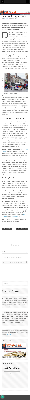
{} (20, 262)
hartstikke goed (15, 216)
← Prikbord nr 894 (7, 228)
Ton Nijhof (6, 18)
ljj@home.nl (9, 334)
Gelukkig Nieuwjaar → (22, 228)
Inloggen (26, 251)
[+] (22, 262)
